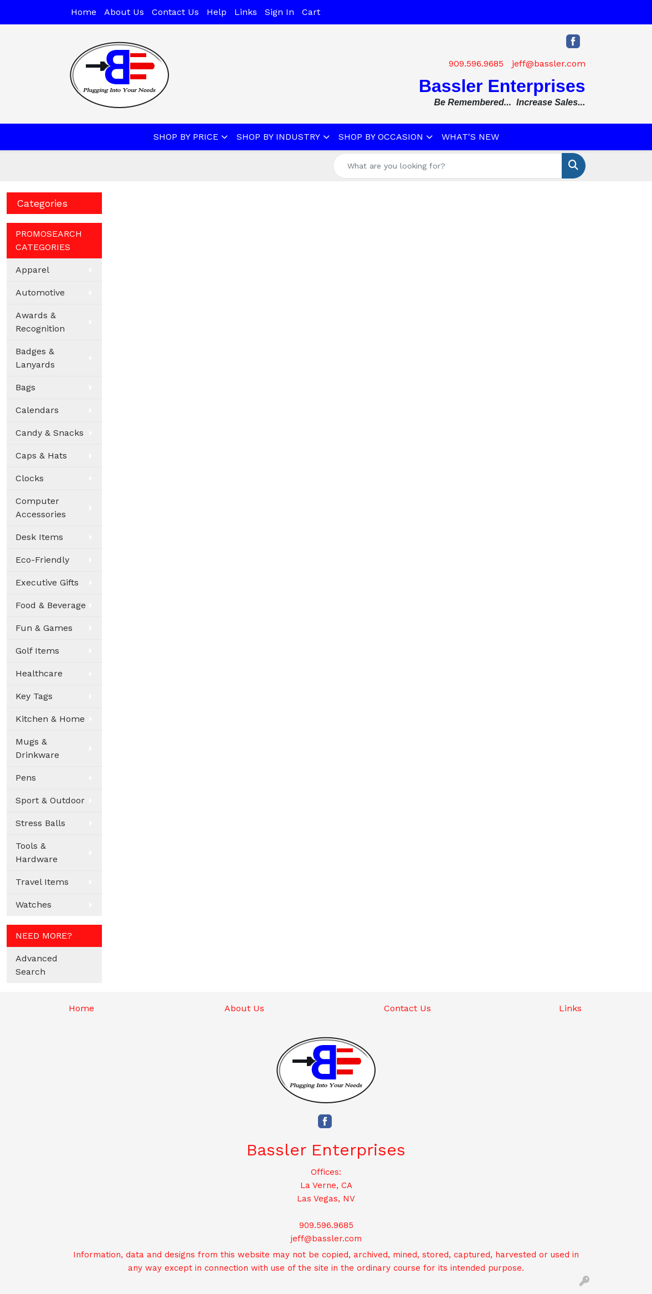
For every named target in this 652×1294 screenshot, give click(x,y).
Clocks (30, 478)
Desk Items (39, 537)
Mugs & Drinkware (37, 748)
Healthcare (39, 673)
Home (83, 12)
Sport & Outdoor (50, 800)
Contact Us (175, 12)
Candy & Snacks (50, 432)
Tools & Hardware (37, 852)
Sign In (279, 12)
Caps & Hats (41, 455)
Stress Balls (40, 823)
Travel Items (42, 882)
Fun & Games (44, 628)
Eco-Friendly (42, 559)
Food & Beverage (51, 605)
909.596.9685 (476, 63)
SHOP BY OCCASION (380, 136)
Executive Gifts (47, 582)
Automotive (40, 292)
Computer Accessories (41, 507)
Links (245, 12)
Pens (26, 777)
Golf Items (37, 650)
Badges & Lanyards (35, 358)
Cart (311, 12)
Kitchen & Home (50, 719)
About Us (124, 12)
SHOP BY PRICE (185, 136)
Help (217, 12)
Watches (34, 904)
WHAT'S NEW (470, 136)
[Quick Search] (447, 166)
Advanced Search (37, 965)
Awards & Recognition (40, 322)
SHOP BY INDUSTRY (278, 136)
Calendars (37, 410)
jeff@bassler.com (549, 63)
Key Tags (34, 696)
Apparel (32, 269)
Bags (25, 387)
